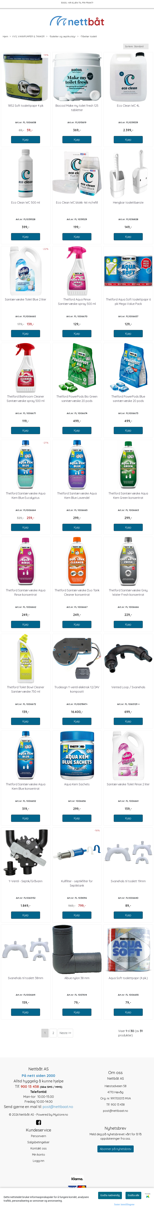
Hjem (5, 36)
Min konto (38, 1154)
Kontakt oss (38, 1148)
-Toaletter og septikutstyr (61, 36)
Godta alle (133, 1195)
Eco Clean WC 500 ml (25, 202)
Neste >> (65, 1033)
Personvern (38, 1136)
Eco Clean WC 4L (128, 105)
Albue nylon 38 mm (76, 978)
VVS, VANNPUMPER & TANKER (27, 36)
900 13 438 (118, 1104)
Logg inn (38, 1161)
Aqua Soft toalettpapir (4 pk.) (128, 978)
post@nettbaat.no (115, 1111)
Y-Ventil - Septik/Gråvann (25, 881)
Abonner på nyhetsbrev (115, 1149)
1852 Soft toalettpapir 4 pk (25, 105)
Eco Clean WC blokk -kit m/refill (77, 202)
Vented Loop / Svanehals (128, 687)
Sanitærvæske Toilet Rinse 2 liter (128, 784)
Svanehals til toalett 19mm (128, 881)
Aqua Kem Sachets (77, 784)
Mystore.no (60, 1114)
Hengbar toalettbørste (128, 202)
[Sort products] (136, 46)
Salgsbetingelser (38, 1142)
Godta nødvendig (110, 1195)
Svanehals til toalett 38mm (25, 978)
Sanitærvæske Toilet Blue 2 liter (25, 299)
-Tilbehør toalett (87, 36)
